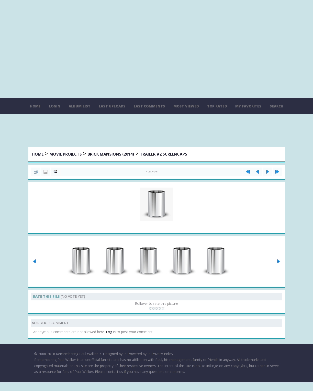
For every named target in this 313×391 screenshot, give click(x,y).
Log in (111, 340)
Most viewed (186, 106)
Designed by (113, 362)
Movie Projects (66, 154)
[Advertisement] (156, 131)
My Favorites (248, 106)
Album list (79, 106)
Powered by (137, 362)
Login (54, 106)
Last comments (149, 106)
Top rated (217, 106)
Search (276, 106)
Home (35, 106)
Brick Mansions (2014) (111, 154)
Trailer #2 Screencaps (163, 154)
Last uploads (112, 106)
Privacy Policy (162, 362)
